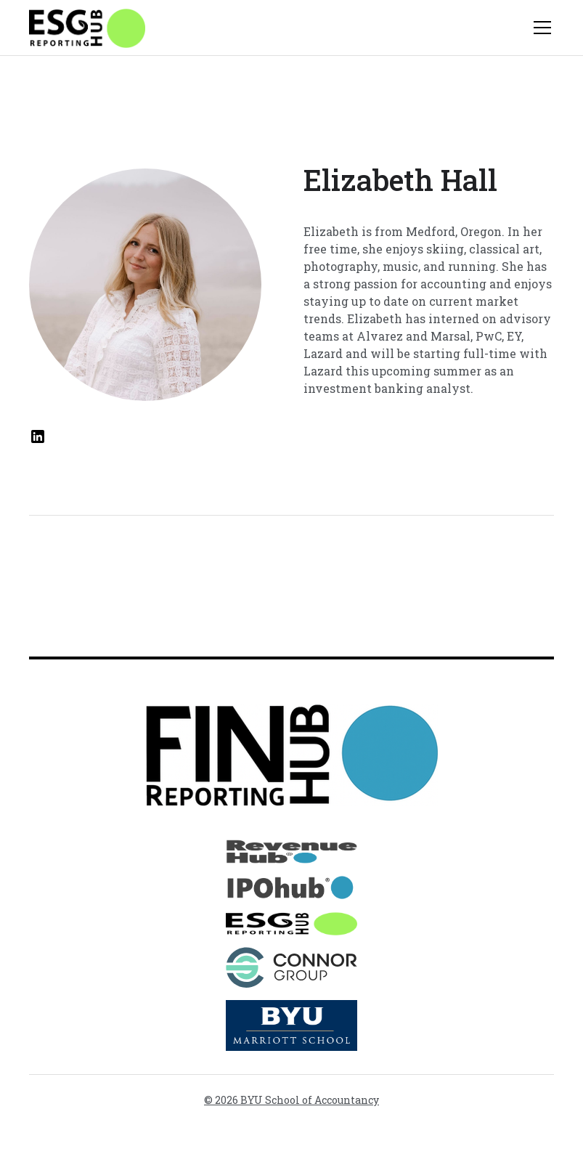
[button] (539, 27)
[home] (87, 27)
